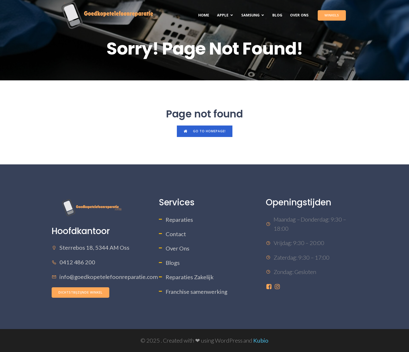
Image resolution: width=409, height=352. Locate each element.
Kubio (260, 340)
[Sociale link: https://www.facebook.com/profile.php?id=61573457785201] (270, 286)
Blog (277, 15)
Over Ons (299, 15)
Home (203, 15)
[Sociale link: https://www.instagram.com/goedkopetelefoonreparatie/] (278, 286)
